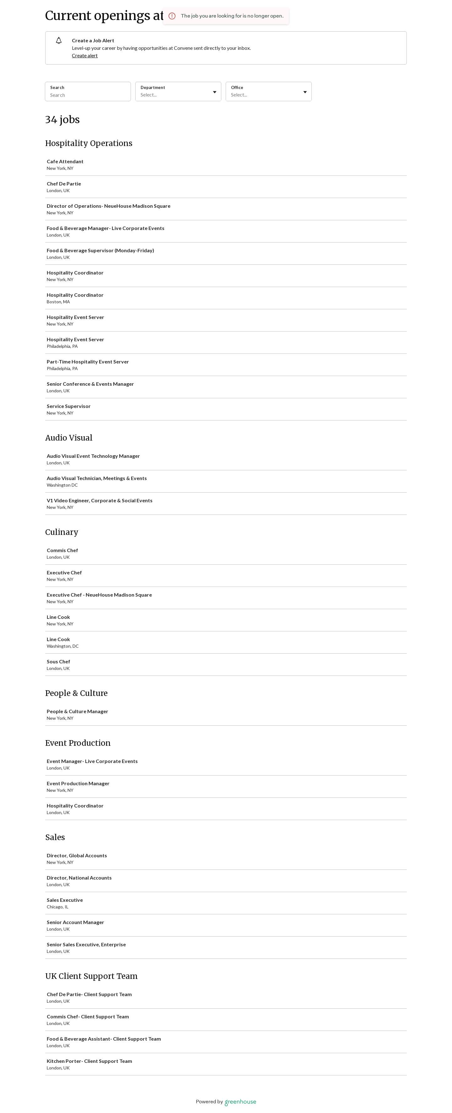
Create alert (85, 55)
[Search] (88, 95)
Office (237, 87)
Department (153, 87)
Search (57, 87)
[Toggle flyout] (214, 92)
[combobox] (141, 94)
